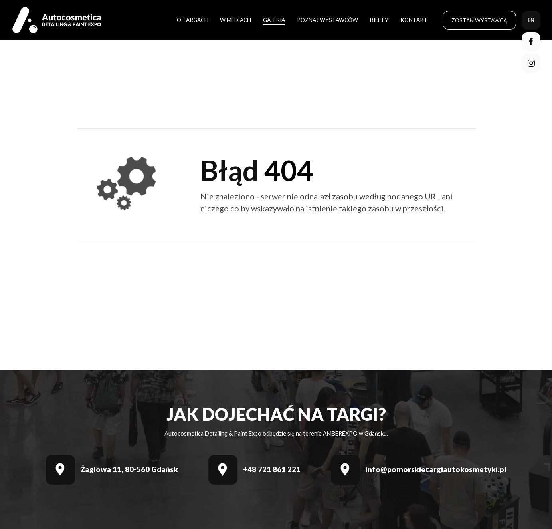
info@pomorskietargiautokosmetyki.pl (436, 469)
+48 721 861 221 (272, 469)
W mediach (235, 19)
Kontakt (414, 19)
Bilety (379, 19)
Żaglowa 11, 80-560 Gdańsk (129, 469)
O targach (192, 19)
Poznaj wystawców (327, 19)
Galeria (274, 19)
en (531, 20)
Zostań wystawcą (479, 20)
